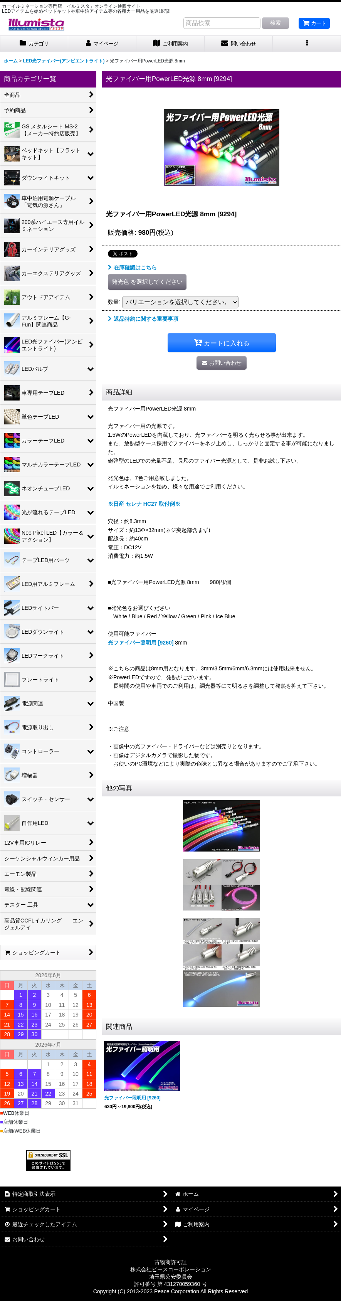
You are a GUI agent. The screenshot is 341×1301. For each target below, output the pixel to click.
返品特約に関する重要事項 (143, 319)
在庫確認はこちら (132, 267)
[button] (307, 44)
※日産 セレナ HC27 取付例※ (144, 504)
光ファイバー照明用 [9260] (140, 643)
